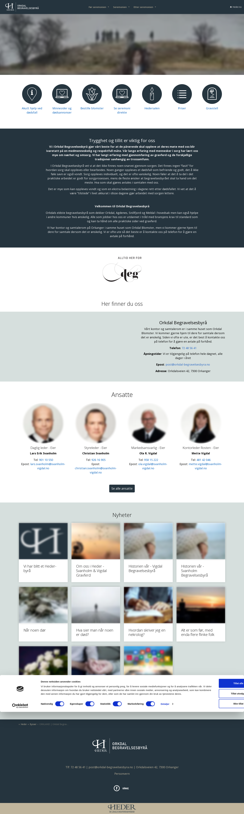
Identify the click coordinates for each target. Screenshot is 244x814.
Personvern (122, 773)
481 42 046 (204, 460)
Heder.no (236, 6)
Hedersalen (152, 108)
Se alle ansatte (122, 488)
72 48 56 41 (189, 348)
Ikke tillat (218, 804)
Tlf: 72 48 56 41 (75, 767)
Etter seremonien (143, 7)
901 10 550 (46, 460)
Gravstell (212, 108)
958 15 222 (151, 460)
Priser (182, 108)
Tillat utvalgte (218, 793)
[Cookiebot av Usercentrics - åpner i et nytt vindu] (20, 808)
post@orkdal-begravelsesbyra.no (188, 364)
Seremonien (120, 7)
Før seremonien (97, 7)
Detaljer (165, 808)
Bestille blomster (92, 108)
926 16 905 (99, 460)
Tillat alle (218, 783)
